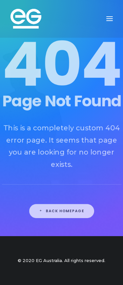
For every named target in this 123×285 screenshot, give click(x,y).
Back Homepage (61, 233)
